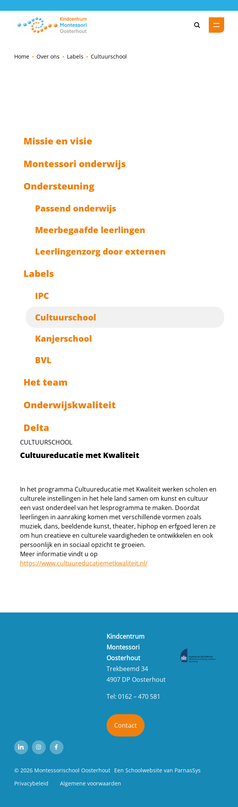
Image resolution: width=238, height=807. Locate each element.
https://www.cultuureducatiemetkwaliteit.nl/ (84, 563)
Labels (75, 56)
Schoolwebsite (143, 770)
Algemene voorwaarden (90, 783)
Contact (125, 725)
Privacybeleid (31, 783)
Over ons (48, 56)
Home (21, 56)
